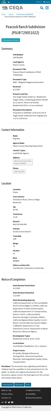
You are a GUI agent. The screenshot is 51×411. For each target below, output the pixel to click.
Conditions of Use (33, 390)
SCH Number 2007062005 (24, 14)
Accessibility (31, 394)
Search (11, 14)
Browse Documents (34, 398)
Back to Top (6, 390)
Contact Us (39, 2)
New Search (19, 385)
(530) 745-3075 (19, 172)
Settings (46, 2)
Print (28, 385)
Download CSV (7, 385)
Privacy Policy (7, 394)
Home (3, 14)
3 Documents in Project (11, 40)
